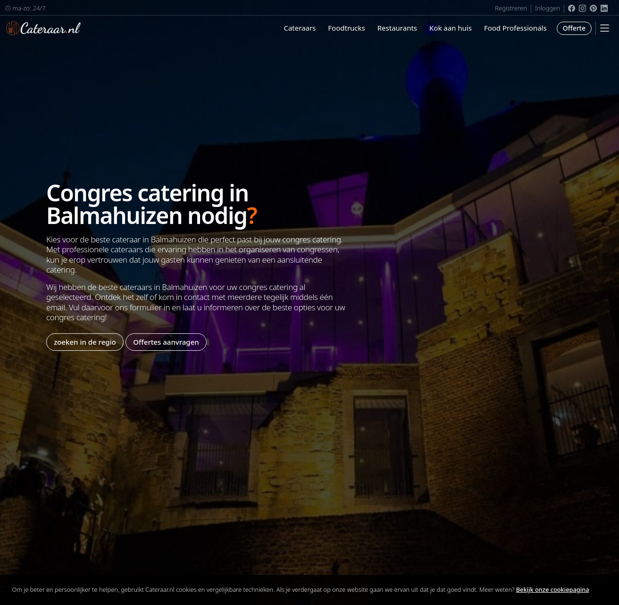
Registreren (511, 8)
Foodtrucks (346, 28)
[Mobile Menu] (604, 28)
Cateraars (300, 28)
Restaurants (397, 28)
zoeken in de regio (85, 342)
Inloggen (547, 8)
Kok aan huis (450, 28)
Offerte (574, 28)
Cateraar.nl (43, 28)
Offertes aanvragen (166, 342)
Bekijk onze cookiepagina (552, 589)
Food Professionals (515, 28)
